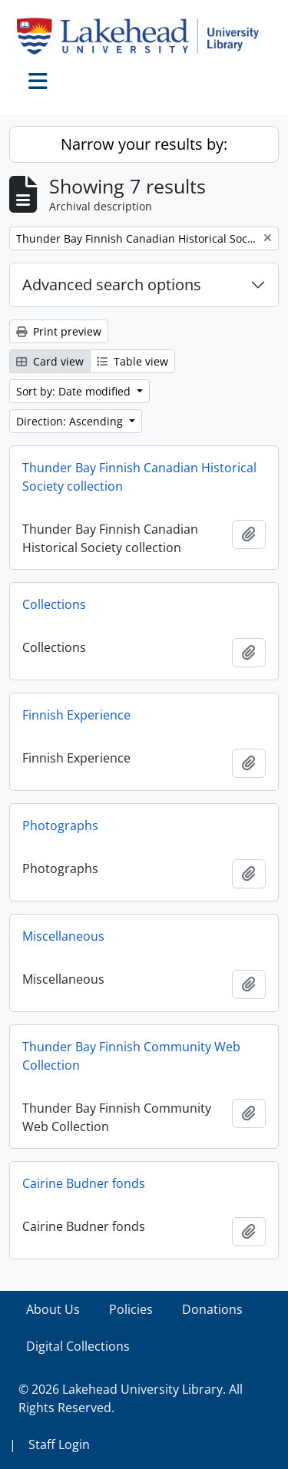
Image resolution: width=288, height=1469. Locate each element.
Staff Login (59, 1444)
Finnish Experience (76, 714)
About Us (53, 1309)
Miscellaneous (63, 936)
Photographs (60, 825)
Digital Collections (78, 1346)
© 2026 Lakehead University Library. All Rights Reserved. (130, 1398)
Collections (54, 604)
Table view (132, 361)
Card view (50, 361)
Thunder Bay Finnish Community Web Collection (131, 1056)
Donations (212, 1309)
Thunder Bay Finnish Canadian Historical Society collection (139, 477)
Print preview (58, 331)
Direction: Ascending (71, 421)
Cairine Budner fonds (83, 1183)
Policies (131, 1309)
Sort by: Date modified (75, 391)
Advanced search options (111, 284)
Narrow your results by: (144, 144)
